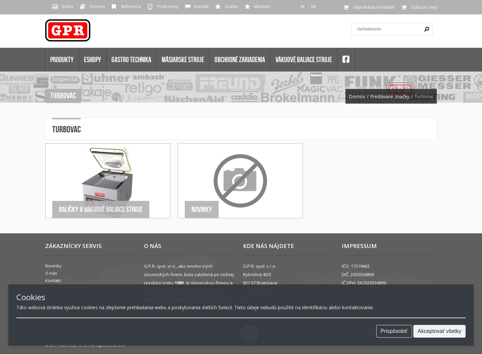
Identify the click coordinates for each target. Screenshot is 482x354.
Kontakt (201, 6)
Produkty (62, 59)
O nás (51, 273)
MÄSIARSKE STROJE (183, 59)
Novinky (201, 209)
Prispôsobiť (394, 331)
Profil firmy (167, 6)
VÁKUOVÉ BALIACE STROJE (303, 59)
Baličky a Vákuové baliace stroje (101, 209)
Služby (67, 6)
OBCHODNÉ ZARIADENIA (240, 59)
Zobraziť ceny (424, 7)
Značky (231, 6)
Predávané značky (389, 97)
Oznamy (97, 6)
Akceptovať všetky (440, 331)
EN (313, 6)
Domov (357, 97)
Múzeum (262, 6)
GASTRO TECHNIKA (131, 59)
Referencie (131, 6)
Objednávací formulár (374, 7)
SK (302, 6)
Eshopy (92, 59)
